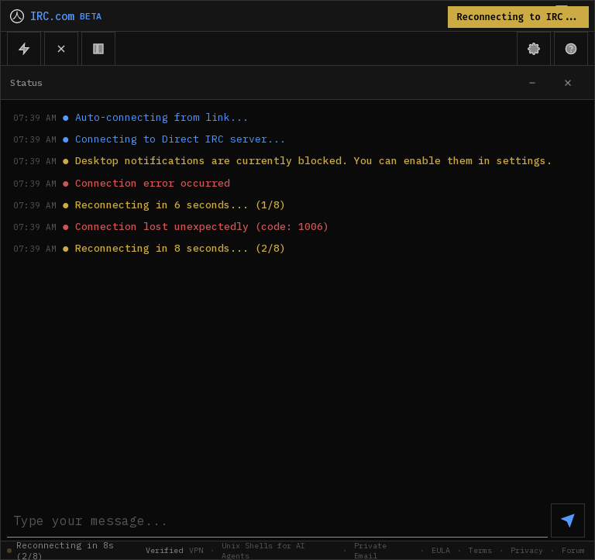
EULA (441, 550)
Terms (480, 550)
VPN (196, 550)
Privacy (527, 550)
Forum (573, 550)
